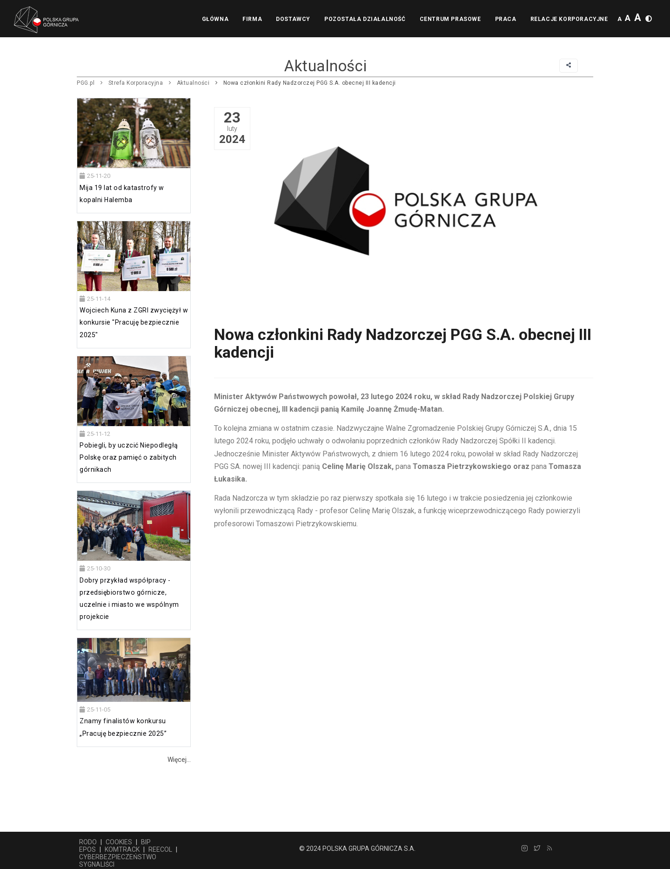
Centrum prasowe (450, 19)
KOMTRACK (122, 849)
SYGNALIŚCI (96, 864)
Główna (215, 19)
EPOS (87, 849)
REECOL (160, 849)
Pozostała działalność (365, 19)
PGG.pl (85, 83)
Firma (252, 19)
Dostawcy (293, 19)
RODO (88, 842)
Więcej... (179, 759)
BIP (146, 842)
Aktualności (193, 83)
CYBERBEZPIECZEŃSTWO (117, 857)
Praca (505, 19)
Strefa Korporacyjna (135, 83)
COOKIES (119, 842)
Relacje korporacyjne (569, 19)
